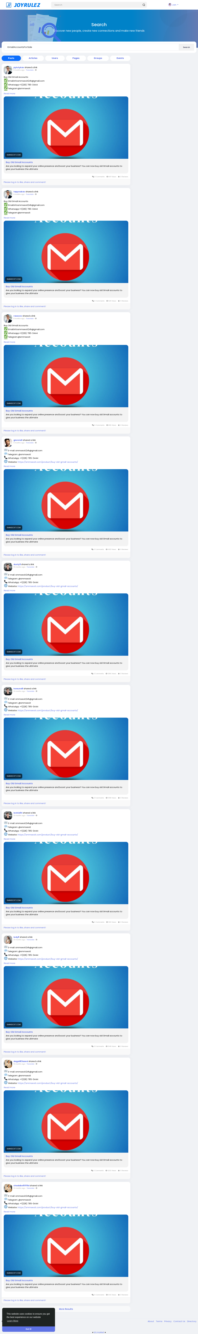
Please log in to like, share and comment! (25, 182)
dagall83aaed (20, 1061)
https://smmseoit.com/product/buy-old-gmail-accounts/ (48, 461)
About (151, 1321)
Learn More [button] (12, 1321)
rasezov (17, 316)
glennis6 (17, 440)
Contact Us (179, 1321)
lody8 (16, 937)
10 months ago (19, 567)
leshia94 (17, 812)
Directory (191, 1321)
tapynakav (19, 191)
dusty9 (17, 564)
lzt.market (99, 1332)
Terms (159, 1321)
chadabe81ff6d (21, 1185)
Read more (9, 93)
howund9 (18, 688)
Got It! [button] (28, 1329)
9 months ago (18, 443)
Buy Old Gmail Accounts (19, 162)
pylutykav (18, 67)
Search (186, 47)
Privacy (168, 1321)
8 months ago (18, 70)
